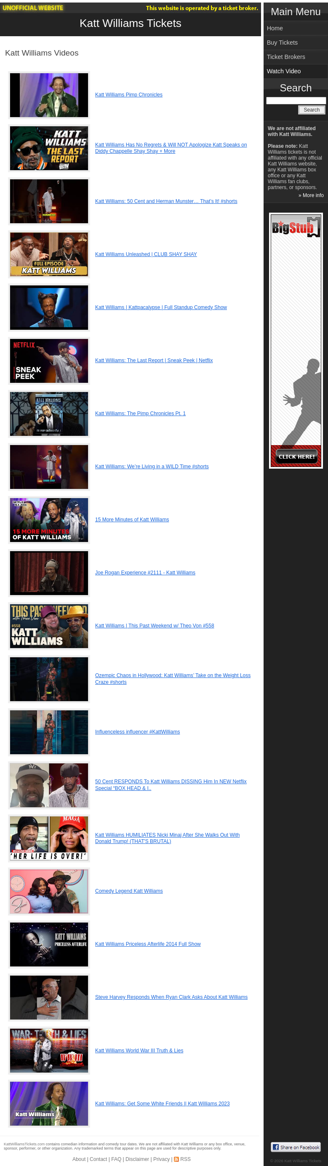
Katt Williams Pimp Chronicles (129, 95)
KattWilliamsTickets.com (24, 1144)
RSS (185, 1159)
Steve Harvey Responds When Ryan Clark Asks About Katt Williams (171, 997)
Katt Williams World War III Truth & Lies (139, 1051)
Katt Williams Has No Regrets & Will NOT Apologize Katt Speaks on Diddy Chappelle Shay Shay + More (171, 148)
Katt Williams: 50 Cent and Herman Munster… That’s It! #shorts (166, 201)
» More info (311, 195)
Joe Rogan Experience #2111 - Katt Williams (145, 573)
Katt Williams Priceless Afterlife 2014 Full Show (148, 944)
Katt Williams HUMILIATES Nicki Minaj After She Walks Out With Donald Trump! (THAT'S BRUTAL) (167, 838)
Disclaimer (137, 1159)
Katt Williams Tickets (130, 23)
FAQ (116, 1159)
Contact (98, 1159)
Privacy (161, 1159)
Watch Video (284, 71)
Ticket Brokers (286, 56)
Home (275, 28)
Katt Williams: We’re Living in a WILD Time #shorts (152, 467)
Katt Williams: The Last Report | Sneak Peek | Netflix (154, 360)
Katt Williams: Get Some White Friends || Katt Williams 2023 (162, 1104)
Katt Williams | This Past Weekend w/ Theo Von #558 (154, 626)
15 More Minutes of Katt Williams (132, 520)
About (78, 1159)
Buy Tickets (282, 42)
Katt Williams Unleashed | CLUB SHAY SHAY (146, 254)
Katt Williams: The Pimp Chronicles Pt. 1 (140, 413)
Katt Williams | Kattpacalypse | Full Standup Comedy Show (161, 307)
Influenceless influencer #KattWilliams (137, 732)
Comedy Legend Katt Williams (129, 891)
